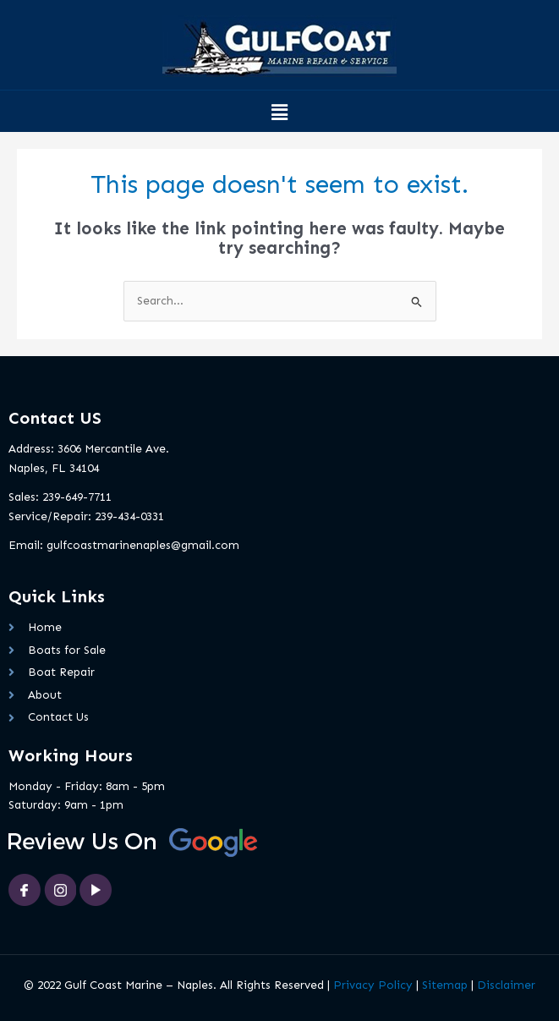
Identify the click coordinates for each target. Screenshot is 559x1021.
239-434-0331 (129, 516)
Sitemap (445, 985)
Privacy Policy (373, 985)
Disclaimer (506, 985)
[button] (279, 113)
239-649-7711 (77, 497)
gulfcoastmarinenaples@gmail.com (143, 545)
